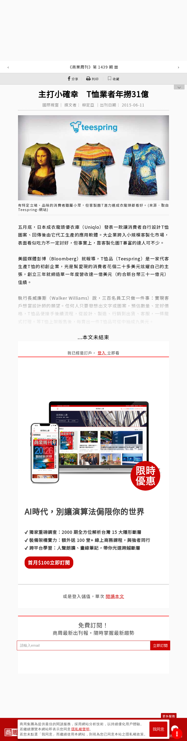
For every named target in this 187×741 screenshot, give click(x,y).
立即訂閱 (160, 645)
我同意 (158, 729)
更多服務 (168, 716)
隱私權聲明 (80, 729)
